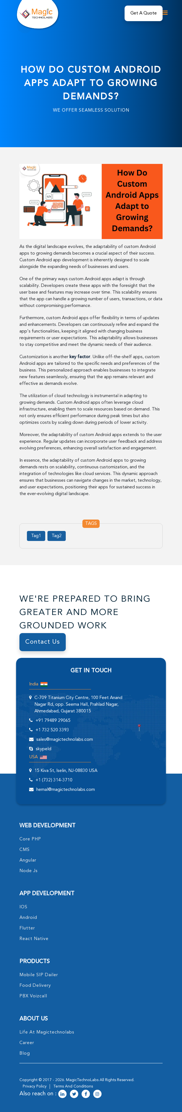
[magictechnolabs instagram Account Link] (97, 1094)
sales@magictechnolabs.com (64, 739)
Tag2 (57, 536)
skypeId (43, 749)
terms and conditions (73, 1086)
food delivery (35, 985)
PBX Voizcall (33, 996)
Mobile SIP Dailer (38, 975)
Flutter (27, 928)
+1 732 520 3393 (52, 730)
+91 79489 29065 (53, 721)
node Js (28, 871)
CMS (24, 850)
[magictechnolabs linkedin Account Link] (62, 1094)
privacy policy (35, 1086)
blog (24, 1053)
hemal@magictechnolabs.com (65, 790)
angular (27, 860)
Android (28, 918)
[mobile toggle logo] (163, 12)
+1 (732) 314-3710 (54, 780)
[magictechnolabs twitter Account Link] (74, 1094)
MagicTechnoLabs (82, 1080)
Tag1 (36, 536)
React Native (34, 939)
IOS (23, 907)
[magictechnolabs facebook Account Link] (86, 1094)
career (26, 1043)
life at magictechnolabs (46, 1032)
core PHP (30, 839)
